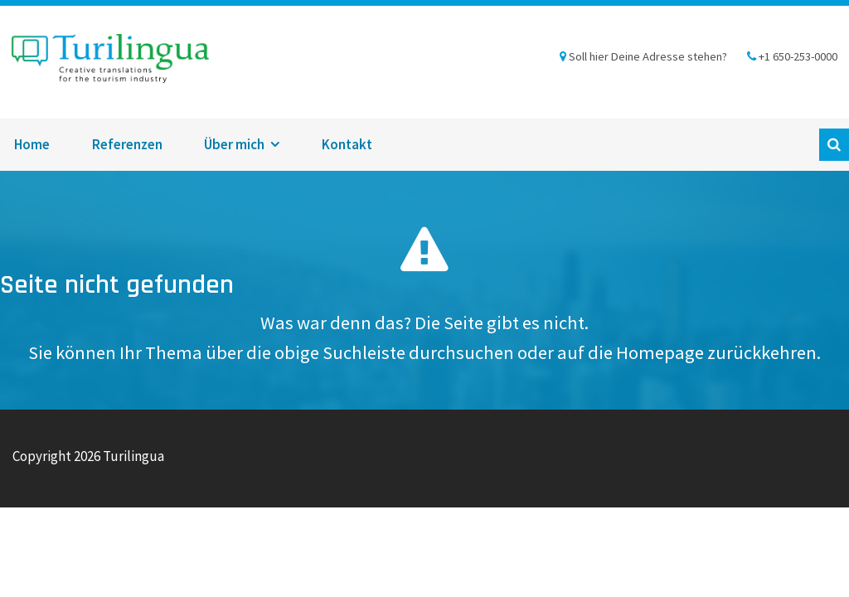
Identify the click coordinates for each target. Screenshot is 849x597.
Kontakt (347, 144)
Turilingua (110, 62)
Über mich (234, 144)
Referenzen (127, 144)
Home (32, 144)
